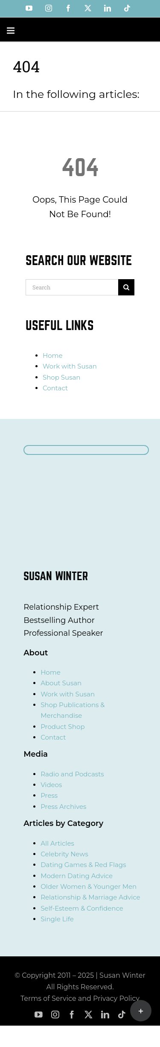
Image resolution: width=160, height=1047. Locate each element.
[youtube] (39, 1015)
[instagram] (55, 1015)
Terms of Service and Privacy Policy (80, 998)
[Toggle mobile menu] (11, 30)
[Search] (72, 287)
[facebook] (72, 1015)
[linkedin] (105, 1015)
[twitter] (88, 1015)
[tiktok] (122, 1015)
